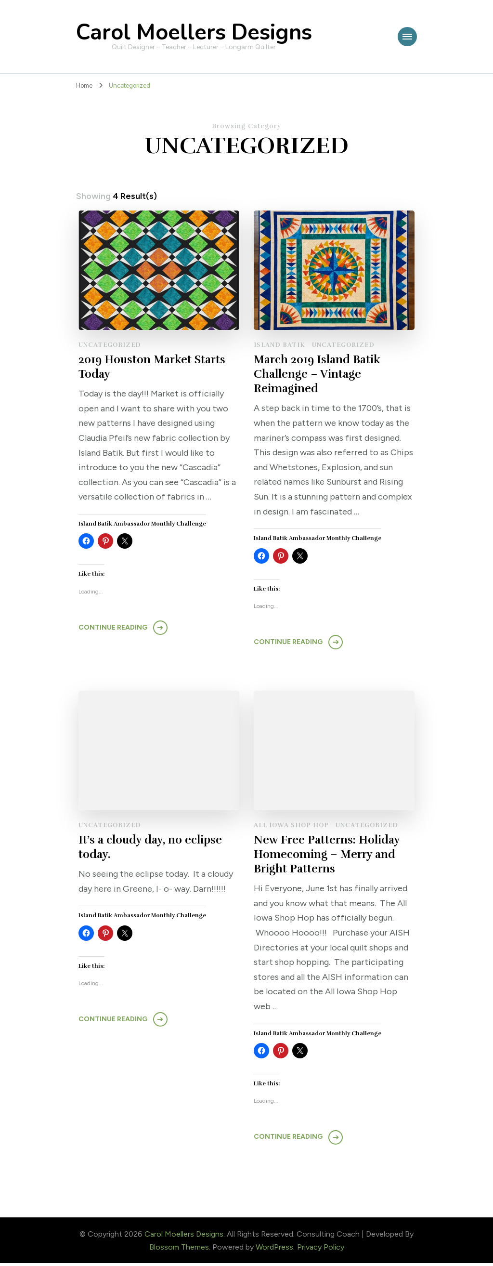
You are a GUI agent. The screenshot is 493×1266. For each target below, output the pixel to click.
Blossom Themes (179, 1249)
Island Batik (279, 345)
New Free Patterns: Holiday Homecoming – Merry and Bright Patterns (328, 856)
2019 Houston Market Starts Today (153, 367)
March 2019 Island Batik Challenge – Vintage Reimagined (318, 375)
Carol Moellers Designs (194, 32)
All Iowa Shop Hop (291, 827)
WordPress (274, 1249)
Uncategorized (109, 345)
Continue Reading (112, 628)
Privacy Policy (320, 1249)
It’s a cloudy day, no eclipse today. (151, 849)
